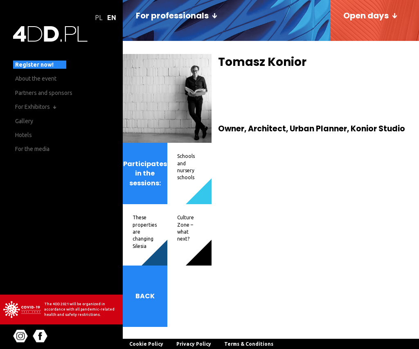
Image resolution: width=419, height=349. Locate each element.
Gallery (24, 121)
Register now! (34, 64)
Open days (366, 15)
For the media (32, 149)
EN (111, 17)
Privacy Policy (193, 344)
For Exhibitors (32, 107)
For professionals (172, 15)
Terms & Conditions (248, 344)
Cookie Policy (146, 344)
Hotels (23, 135)
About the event (35, 78)
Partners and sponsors (43, 93)
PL (98, 17)
